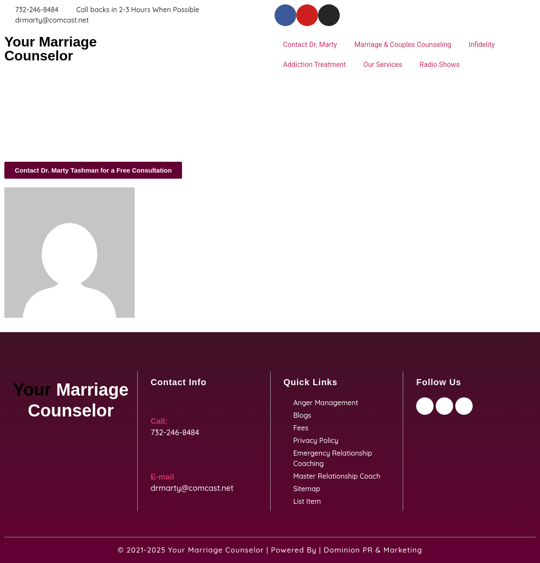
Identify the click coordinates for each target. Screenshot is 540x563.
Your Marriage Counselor (50, 48)
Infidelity (482, 44)
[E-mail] (157, 459)
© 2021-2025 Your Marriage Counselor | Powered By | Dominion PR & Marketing (270, 549)
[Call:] (157, 403)
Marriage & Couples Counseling (402, 44)
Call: (159, 421)
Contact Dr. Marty (310, 44)
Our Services (382, 64)
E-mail (162, 477)
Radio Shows (440, 64)
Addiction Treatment (314, 64)
